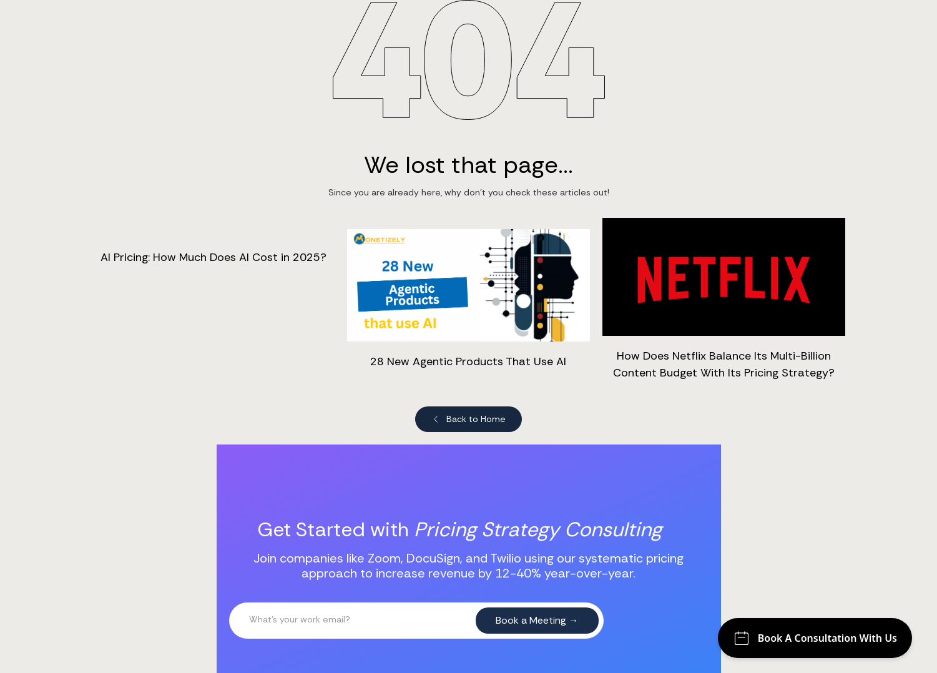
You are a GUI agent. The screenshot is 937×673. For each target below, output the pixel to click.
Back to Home (476, 419)
